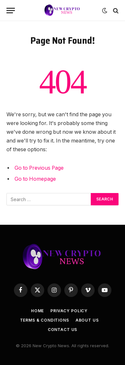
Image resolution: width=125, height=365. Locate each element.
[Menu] (10, 10)
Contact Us (62, 329)
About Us (87, 320)
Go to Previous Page (39, 168)
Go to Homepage (35, 179)
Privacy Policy (69, 310)
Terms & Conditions (44, 320)
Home (37, 310)
